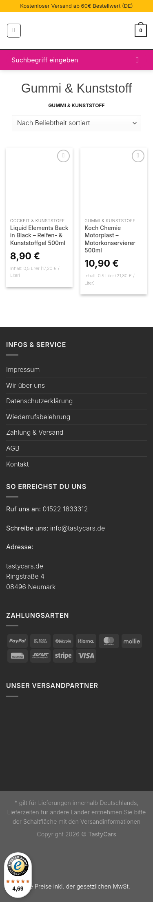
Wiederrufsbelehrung (38, 417)
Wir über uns (25, 385)
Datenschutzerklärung (39, 401)
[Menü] (14, 31)
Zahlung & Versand (34, 432)
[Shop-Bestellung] (76, 123)
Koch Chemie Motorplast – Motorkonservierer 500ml (109, 239)
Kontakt (17, 464)
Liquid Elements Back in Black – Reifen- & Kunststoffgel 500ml (39, 235)
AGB (13, 448)
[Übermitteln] (137, 60)
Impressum (23, 369)
